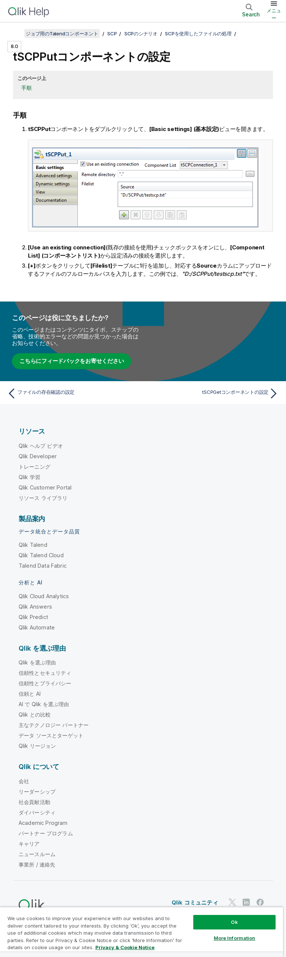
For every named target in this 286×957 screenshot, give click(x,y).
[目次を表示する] (14, 33)
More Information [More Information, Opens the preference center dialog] (234, 938)
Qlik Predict (33, 617)
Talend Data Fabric (43, 565)
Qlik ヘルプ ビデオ (41, 446)
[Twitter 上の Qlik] (232, 902)
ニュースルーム (37, 854)
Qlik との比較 (35, 714)
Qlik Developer (38, 456)
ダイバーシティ (37, 812)
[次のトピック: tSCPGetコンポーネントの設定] (213, 393)
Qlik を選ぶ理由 (37, 662)
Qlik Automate (37, 627)
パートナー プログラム (46, 833)
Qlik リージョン (37, 746)
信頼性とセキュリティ (45, 673)
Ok (234, 922)
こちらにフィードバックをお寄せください (71, 360)
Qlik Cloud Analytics (44, 596)
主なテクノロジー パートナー (54, 725)
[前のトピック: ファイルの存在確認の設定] (73, 393)
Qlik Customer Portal (45, 487)
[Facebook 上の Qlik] (260, 902)
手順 (26, 87)
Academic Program (43, 823)
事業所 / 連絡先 (37, 864)
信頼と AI (30, 693)
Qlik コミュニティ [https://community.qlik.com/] (195, 902)
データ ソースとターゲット (51, 735)
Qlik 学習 (29, 477)
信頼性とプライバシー (45, 683)
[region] (141, 932)
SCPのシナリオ (141, 33)
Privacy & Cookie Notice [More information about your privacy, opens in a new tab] (125, 947)
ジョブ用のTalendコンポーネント (62, 33)
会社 (24, 781)
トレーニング (34, 466)
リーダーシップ (37, 791)
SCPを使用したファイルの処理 (198, 33)
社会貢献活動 (34, 802)
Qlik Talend (33, 545)
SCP (112, 33)
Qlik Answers (35, 606)
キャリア (29, 843)
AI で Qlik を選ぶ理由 (44, 704)
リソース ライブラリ (43, 498)
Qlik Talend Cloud (41, 555)
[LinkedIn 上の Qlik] (246, 902)
